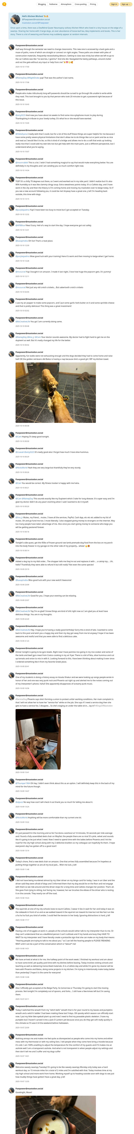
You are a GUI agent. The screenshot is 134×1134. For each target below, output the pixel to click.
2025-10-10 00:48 (22, 326)
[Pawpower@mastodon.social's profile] (11, 47)
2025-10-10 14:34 (22, 170)
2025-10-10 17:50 (22, 67)
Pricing (93, 4)
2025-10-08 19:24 (22, 898)
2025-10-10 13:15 (22, 199)
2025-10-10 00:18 (22, 532)
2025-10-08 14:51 (22, 948)
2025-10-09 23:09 (22, 584)
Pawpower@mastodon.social (29, 45)
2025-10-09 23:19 (22, 569)
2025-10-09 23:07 (22, 600)
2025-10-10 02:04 (22, 292)
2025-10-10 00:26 (22, 472)
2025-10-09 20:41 (22, 666)
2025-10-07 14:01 (22, 1056)
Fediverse (53, 4)
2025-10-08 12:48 (22, 977)
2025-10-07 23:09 (22, 1027)
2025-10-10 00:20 (22, 506)
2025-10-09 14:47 (22, 791)
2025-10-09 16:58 (22, 688)
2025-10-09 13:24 (22, 806)
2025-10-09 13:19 (22, 850)
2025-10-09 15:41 (22, 772)
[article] (67, 56)
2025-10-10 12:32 (22, 214)
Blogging (42, 4)
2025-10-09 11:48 (22, 869)
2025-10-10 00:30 (22, 441)
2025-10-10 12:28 (22, 261)
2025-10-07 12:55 (22, 1081)
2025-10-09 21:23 (22, 641)
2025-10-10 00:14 (22, 550)
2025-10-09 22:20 (22, 619)
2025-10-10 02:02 (22, 310)
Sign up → (126, 4)
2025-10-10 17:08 (22, 82)
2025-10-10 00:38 (22, 426)
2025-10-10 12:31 (22, 230)
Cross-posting (80, 4)
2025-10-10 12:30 (22, 245)
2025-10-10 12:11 (22, 276)
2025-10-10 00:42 (22, 345)
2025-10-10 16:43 (22, 104)
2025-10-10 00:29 (22, 456)
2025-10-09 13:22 (22, 822)
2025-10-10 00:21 (22, 488)
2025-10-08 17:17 (22, 920)
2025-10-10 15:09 (22, 123)
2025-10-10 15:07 (22, 151)
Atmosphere (66, 4)
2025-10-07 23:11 (22, 999)
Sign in (114, 4)
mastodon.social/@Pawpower (35, 22)
